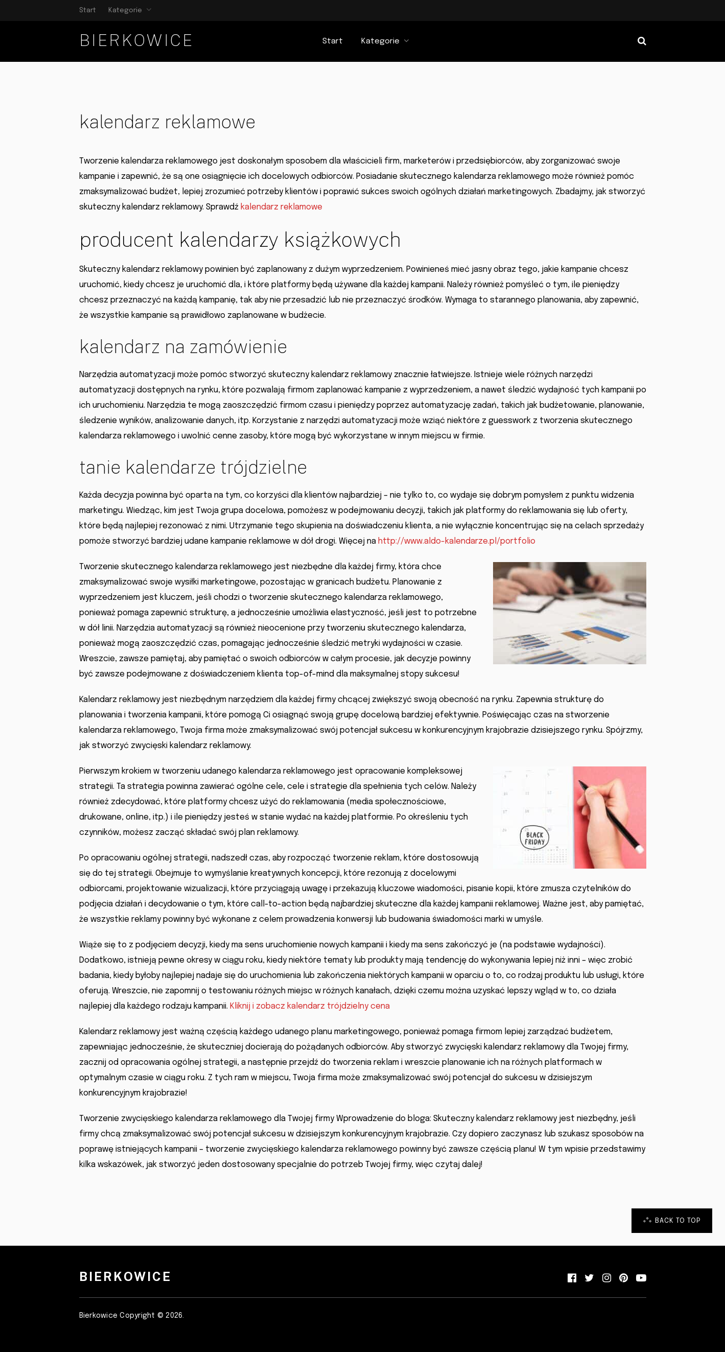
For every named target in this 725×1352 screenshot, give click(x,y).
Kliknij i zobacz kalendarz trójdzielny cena (310, 1006)
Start (87, 10)
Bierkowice (136, 40)
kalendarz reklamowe (281, 207)
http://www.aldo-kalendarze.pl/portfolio (456, 541)
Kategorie (125, 10)
